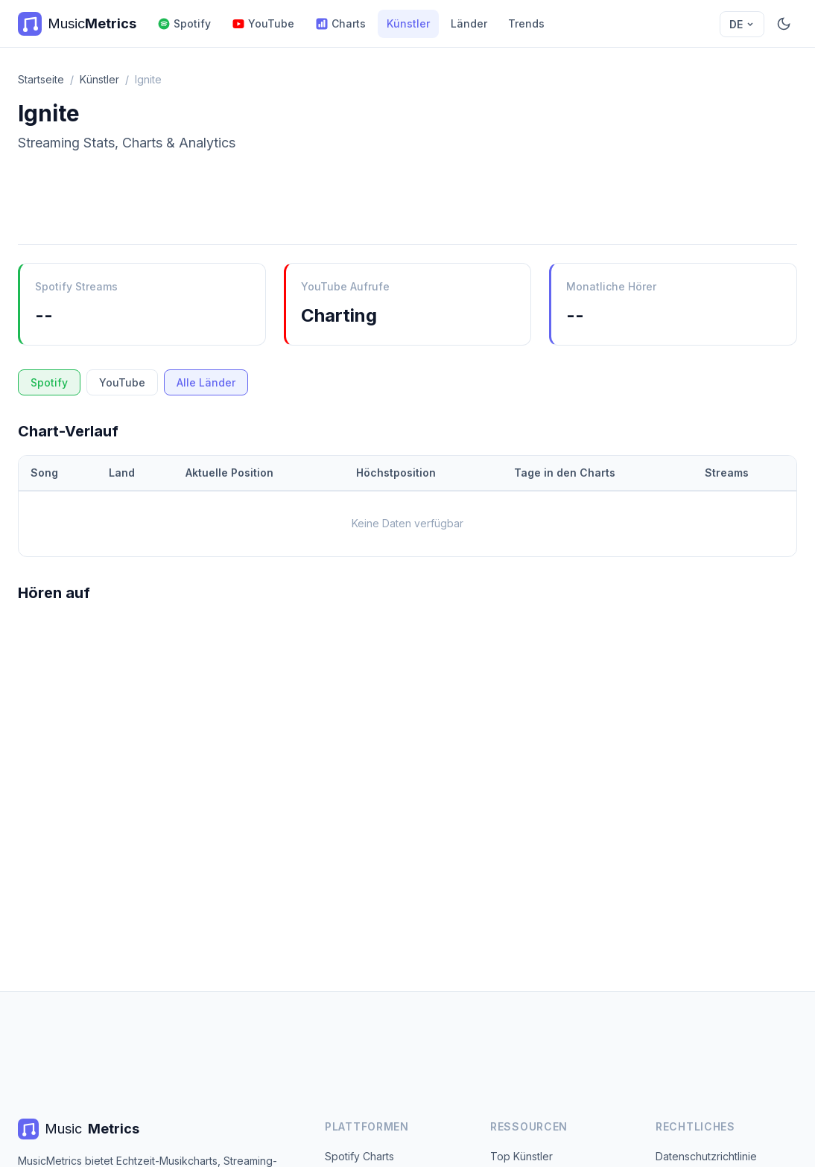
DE (742, 24)
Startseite (41, 79)
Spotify (184, 24)
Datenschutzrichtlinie (706, 1156)
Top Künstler (521, 1156)
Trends (526, 23)
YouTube (263, 24)
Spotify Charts (359, 1156)
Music (78, 1129)
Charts (340, 24)
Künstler (408, 23)
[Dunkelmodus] (783, 23)
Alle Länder (206, 382)
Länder (469, 23)
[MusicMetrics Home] (77, 24)
